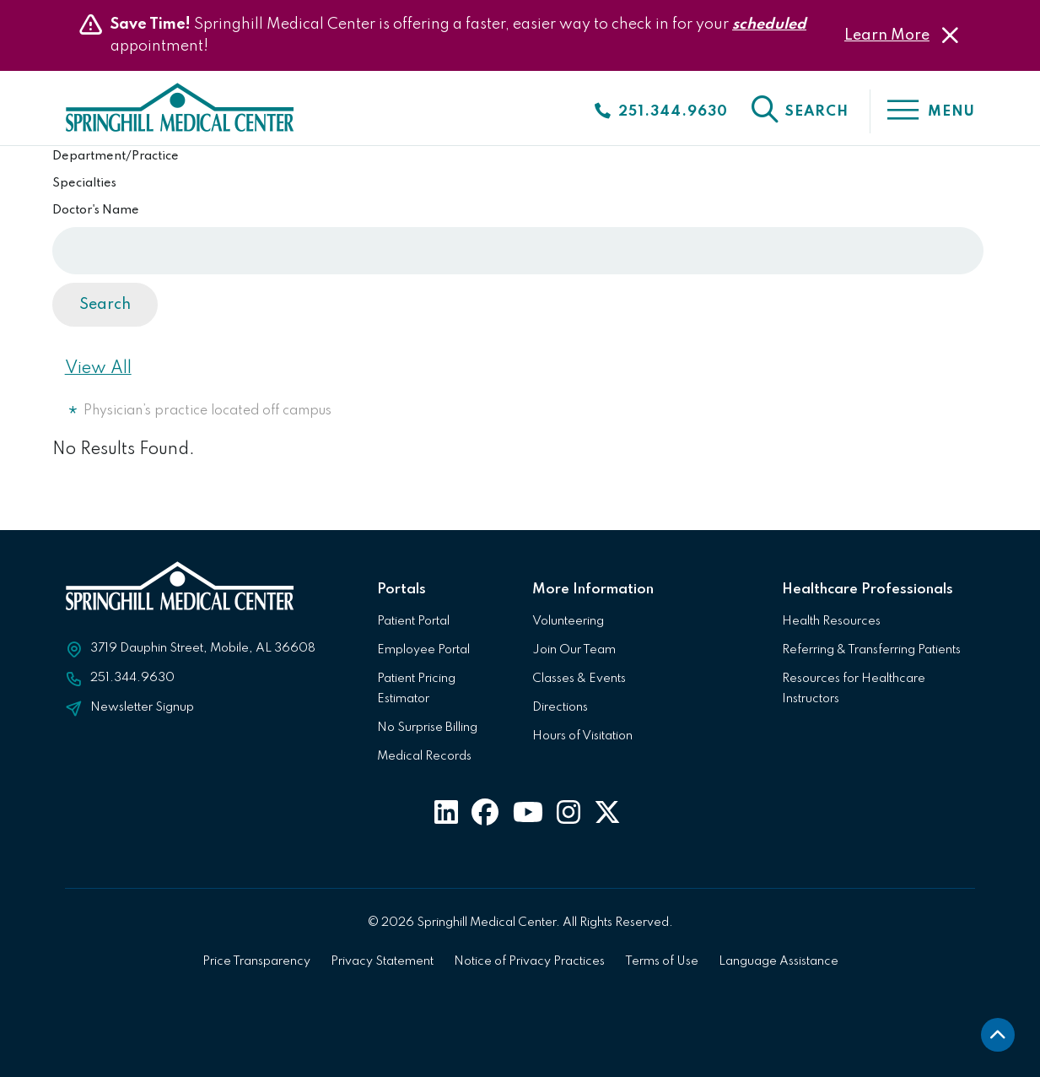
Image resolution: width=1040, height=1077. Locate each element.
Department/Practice (115, 156)
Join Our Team (574, 650)
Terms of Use (661, 961)
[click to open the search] (799, 111)
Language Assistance (778, 961)
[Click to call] (660, 112)
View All (98, 368)
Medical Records (424, 756)
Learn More (887, 35)
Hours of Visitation (582, 736)
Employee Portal (423, 650)
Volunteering (568, 621)
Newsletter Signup (142, 707)
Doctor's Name (95, 210)
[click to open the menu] (922, 111)
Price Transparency (256, 961)
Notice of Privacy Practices (529, 961)
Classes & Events (579, 679)
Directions (560, 707)
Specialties (84, 183)
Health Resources (831, 621)
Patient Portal (413, 621)
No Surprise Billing (427, 727)
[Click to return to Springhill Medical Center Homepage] (182, 113)
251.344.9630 (132, 678)
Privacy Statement (382, 961)
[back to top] (998, 1035)
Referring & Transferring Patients (871, 650)
